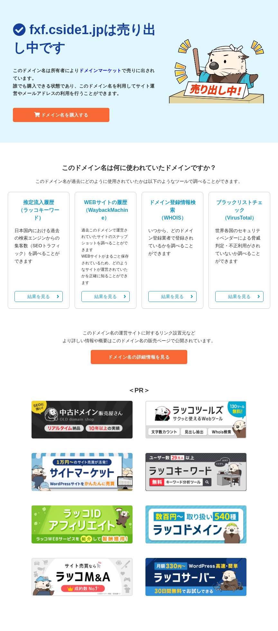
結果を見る (43, 296)
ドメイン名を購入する (61, 115)
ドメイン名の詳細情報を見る (139, 357)
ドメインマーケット (100, 70)
